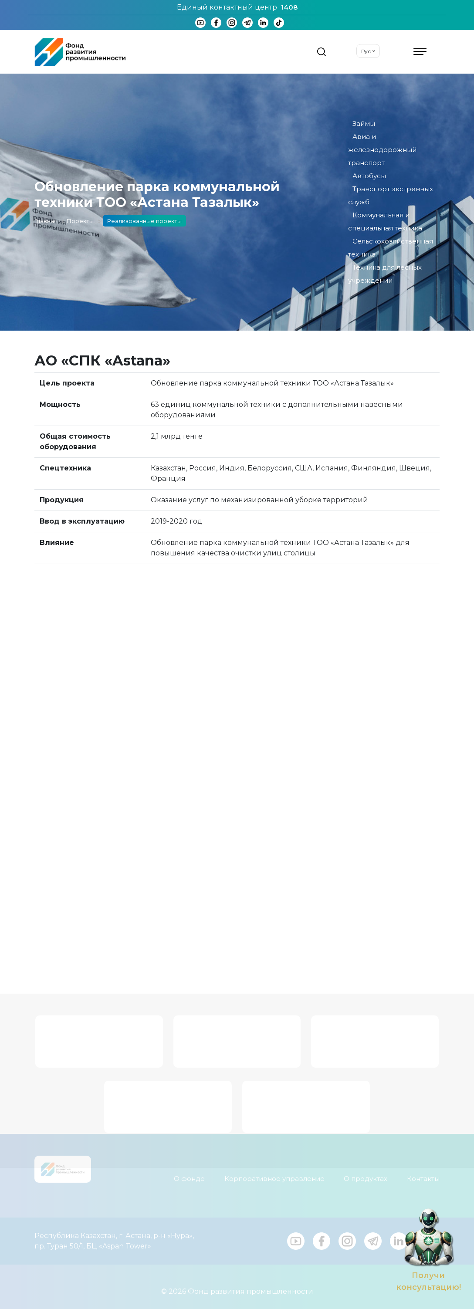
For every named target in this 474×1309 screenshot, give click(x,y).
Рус (366, 51)
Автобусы (369, 176)
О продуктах (365, 1172)
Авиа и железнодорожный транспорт (382, 149)
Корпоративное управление (274, 1172)
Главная (46, 220)
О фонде (189, 1172)
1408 (289, 7)
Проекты (80, 220)
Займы (363, 123)
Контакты (423, 1172)
